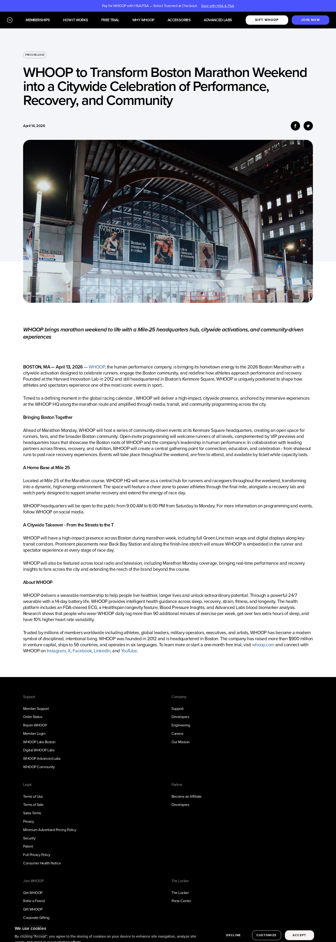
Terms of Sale (33, 804)
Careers (177, 733)
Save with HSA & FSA (217, 5)
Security (29, 838)
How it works (75, 20)
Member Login (34, 733)
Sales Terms (32, 813)
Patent (28, 846)
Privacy (28, 821)
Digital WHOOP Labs (38, 750)
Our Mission (181, 742)
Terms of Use (33, 796)
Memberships (38, 20)
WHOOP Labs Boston (39, 742)
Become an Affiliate (187, 796)
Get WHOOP (32, 892)
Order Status (32, 716)
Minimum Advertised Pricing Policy (49, 829)
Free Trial (110, 20)
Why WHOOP (143, 20)
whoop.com (262, 644)
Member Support (36, 708)
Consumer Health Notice (42, 863)
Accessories (179, 20)
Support (178, 708)
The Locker (180, 892)
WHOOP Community (39, 767)
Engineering (181, 725)
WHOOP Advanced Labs (41, 758)
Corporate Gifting (36, 917)
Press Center (181, 901)
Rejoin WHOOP (35, 725)
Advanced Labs (218, 20)
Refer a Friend (34, 901)
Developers (180, 716)
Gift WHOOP (32, 909)
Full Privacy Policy (36, 854)
